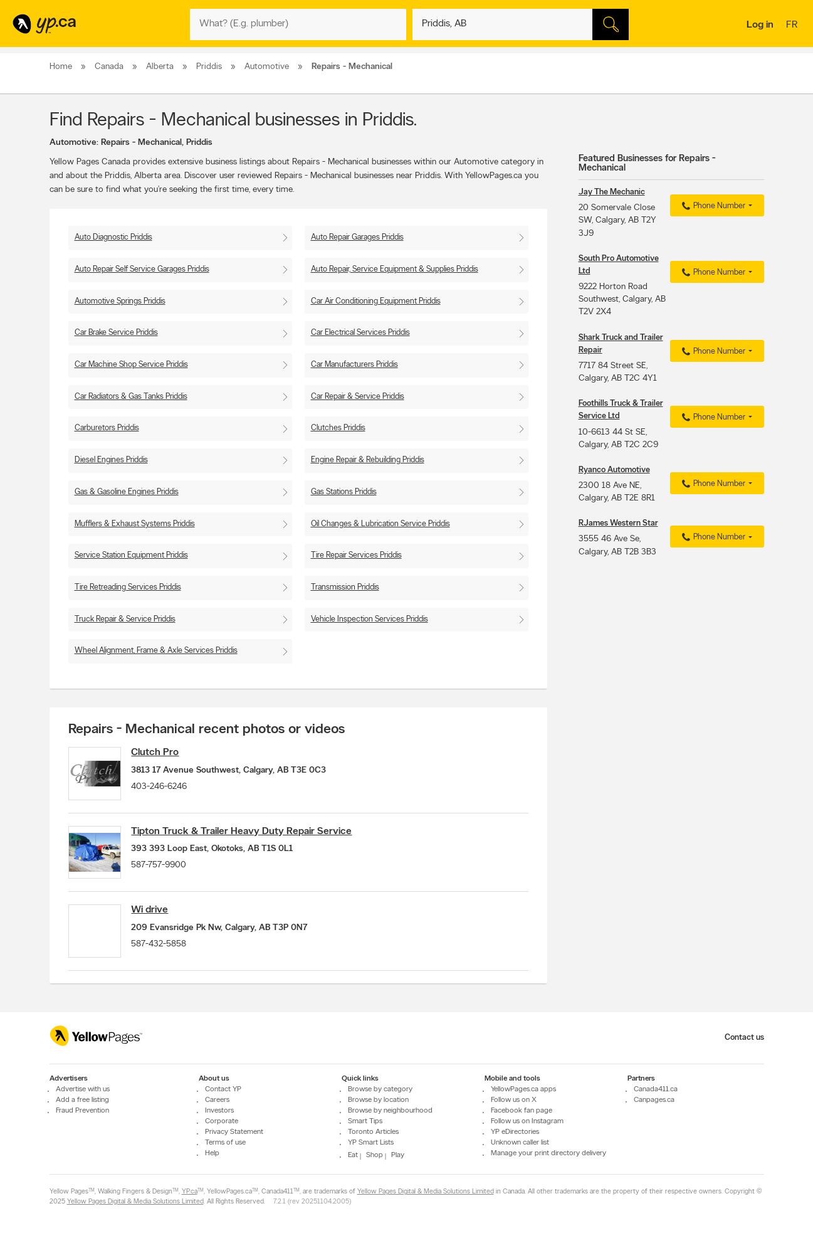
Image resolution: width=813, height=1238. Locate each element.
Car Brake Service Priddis (116, 333)
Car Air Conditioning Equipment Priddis (376, 301)
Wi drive (155, 917)
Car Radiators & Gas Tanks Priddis (131, 397)
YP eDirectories (515, 1132)
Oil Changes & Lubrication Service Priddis (380, 524)
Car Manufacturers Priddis (354, 365)
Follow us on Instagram (527, 1121)
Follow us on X (514, 1100)
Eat (353, 1155)
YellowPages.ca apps (523, 1089)
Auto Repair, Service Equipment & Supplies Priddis (394, 269)
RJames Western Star (618, 523)
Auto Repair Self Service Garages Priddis (142, 269)
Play (397, 1155)
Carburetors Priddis (107, 428)
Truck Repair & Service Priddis (125, 619)
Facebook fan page (521, 1110)
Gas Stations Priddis (344, 492)
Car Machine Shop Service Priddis (131, 365)
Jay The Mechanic (612, 192)
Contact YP (223, 1089)
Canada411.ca (656, 1089)
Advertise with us (83, 1089)
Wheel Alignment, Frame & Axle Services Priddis (156, 651)
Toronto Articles (373, 1132)
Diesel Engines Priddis (111, 460)
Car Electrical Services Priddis (360, 333)
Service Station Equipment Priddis (131, 555)
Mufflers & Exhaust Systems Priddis (135, 524)
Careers (217, 1100)
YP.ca (189, 1191)
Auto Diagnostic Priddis (113, 237)
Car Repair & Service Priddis (357, 397)
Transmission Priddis (345, 587)
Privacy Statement (234, 1132)
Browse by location (378, 1100)
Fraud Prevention (82, 1110)
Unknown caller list (520, 1142)
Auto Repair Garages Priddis (357, 237)
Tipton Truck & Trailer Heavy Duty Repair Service (247, 835)
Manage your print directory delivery (548, 1153)
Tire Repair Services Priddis (356, 555)
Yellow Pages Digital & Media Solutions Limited (425, 1191)
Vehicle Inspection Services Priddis (369, 619)
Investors (219, 1110)
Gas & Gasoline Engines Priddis (127, 492)
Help (212, 1153)
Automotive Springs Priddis (120, 301)
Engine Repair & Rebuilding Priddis (367, 460)
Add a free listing (82, 1100)
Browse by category (380, 1089)
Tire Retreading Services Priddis (128, 587)
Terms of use (225, 1142)
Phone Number (711, 206)
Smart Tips (365, 1121)
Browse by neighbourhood (390, 1110)
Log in (760, 25)
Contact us (744, 1038)
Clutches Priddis (338, 428)
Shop (374, 1155)
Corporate (221, 1121)
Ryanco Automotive (614, 470)
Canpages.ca (654, 1100)
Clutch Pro (161, 753)
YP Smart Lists (371, 1142)
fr (793, 25)
